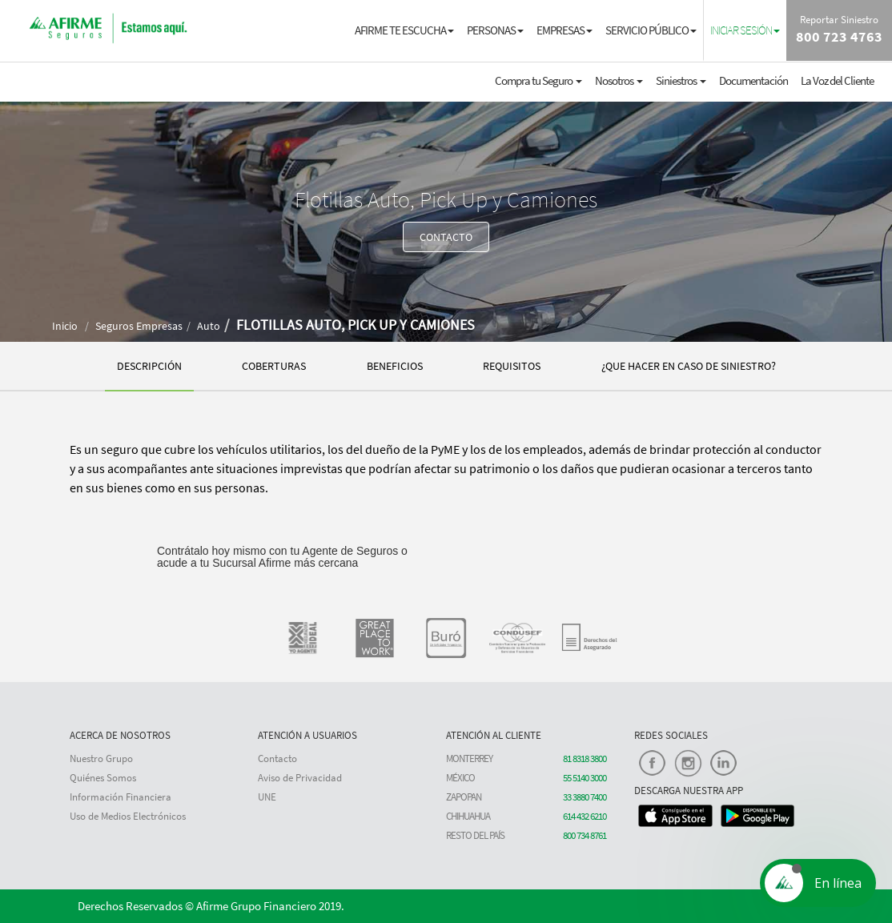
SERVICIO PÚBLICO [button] (651, 30)
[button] (745, 29)
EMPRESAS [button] (564, 30)
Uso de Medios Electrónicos (128, 816)
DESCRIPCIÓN (149, 366)
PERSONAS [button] (495, 30)
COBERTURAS (274, 366)
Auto (208, 326)
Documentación (753, 80)
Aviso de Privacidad (300, 778)
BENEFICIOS (395, 366)
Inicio (65, 326)
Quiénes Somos (103, 778)
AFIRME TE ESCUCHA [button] (404, 30)
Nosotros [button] (619, 80)
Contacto (277, 758)
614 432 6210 (584, 816)
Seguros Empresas (139, 326)
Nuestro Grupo (101, 758)
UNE (267, 797)
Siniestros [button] (681, 80)
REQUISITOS (511, 366)
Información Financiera (120, 797)
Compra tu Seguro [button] (538, 80)
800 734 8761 (584, 835)
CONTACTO (446, 237)
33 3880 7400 (584, 797)
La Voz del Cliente (837, 80)
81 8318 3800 (584, 758)
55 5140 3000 (584, 778)
